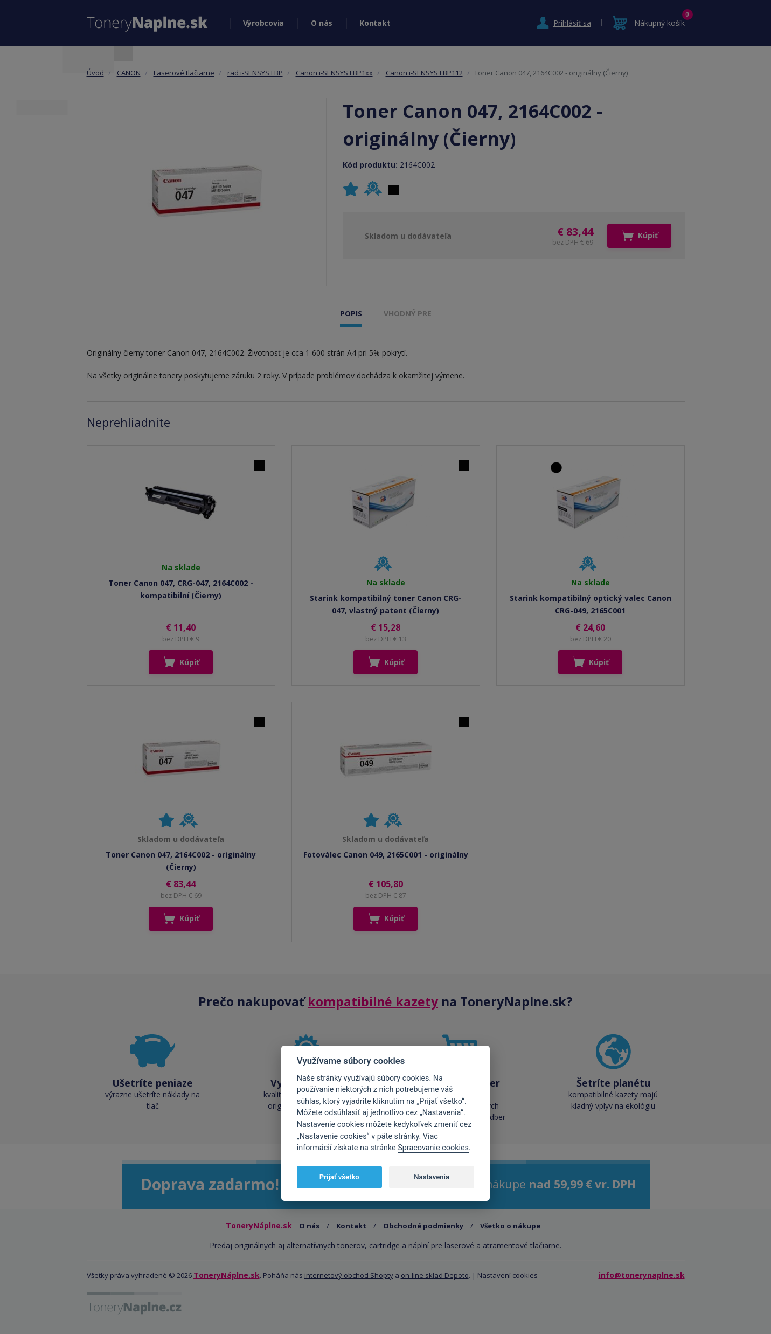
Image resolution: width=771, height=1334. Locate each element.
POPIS (351, 313)
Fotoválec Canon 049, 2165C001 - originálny (385, 854)
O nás (321, 23)
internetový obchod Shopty (348, 1275)
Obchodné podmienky (423, 1226)
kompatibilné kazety (373, 1001)
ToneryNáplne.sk (226, 1275)
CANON (129, 73)
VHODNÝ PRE (408, 313)
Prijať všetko (339, 1177)
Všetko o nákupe (510, 1226)
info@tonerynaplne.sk (642, 1275)
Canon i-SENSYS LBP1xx (334, 73)
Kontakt (374, 23)
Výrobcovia (263, 23)
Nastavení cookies (507, 1275)
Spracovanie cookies (433, 1147)
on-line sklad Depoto (435, 1275)
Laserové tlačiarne (184, 73)
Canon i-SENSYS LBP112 (424, 73)
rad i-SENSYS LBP (255, 73)
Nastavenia (431, 1177)
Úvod (95, 73)
